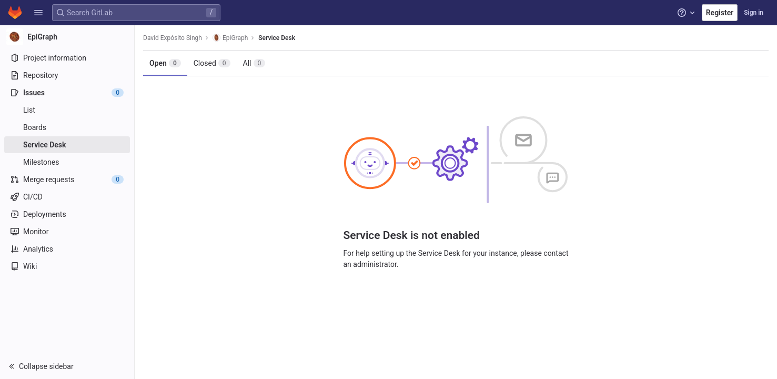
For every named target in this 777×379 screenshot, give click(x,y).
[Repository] (67, 75)
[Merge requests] (67, 179)
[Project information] (67, 57)
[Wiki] (67, 266)
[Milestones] (67, 162)
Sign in (753, 12)
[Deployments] (67, 214)
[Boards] (67, 127)
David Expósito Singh (172, 38)
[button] (38, 12)
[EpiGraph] (67, 36)
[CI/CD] (67, 196)
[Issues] (67, 92)
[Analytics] (67, 249)
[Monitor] (67, 231)
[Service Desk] (67, 144)
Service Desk (276, 38)
